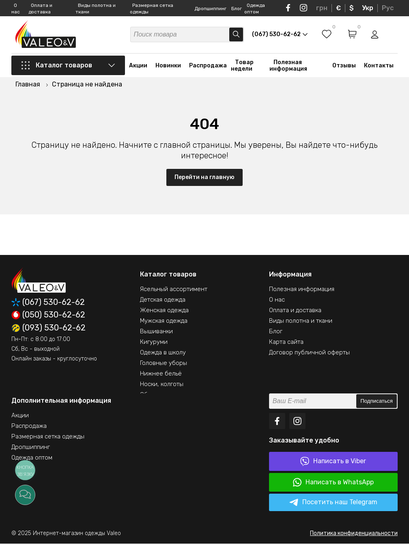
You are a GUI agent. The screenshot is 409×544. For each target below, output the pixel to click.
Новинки (168, 66)
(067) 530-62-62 (48, 302)
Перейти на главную (204, 177)
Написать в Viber (333, 461)
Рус (388, 8)
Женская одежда (164, 310)
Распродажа (208, 66)
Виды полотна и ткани (300, 321)
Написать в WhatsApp (333, 482)
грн (321, 8)
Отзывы (344, 66)
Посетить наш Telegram (333, 503)
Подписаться (376, 402)
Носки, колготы (161, 384)
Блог (236, 8)
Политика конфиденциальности (354, 533)
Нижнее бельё (161, 374)
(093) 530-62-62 (48, 328)
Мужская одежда (163, 321)
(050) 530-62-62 (48, 315)
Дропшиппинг (210, 8)
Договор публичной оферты (309, 352)
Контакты (379, 66)
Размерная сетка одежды (47, 436)
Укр (367, 8)
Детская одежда (162, 300)
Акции (138, 66)
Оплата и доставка (295, 310)
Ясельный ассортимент (173, 289)
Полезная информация (288, 66)
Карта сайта (286, 342)
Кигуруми (154, 342)
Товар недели (242, 66)
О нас (277, 300)
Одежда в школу (163, 352)
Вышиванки (156, 331)
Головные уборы (163, 363)
